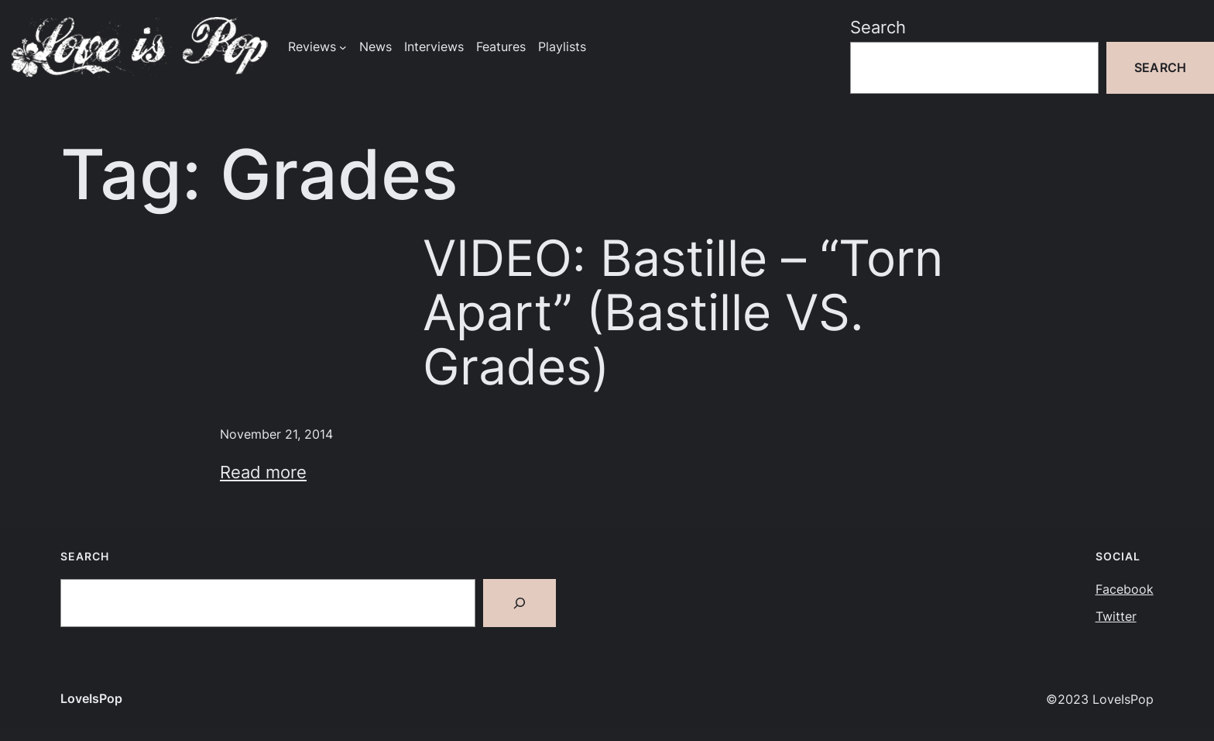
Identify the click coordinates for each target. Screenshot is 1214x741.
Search (878, 26)
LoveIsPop (91, 698)
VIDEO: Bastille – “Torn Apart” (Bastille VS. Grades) (683, 312)
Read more (263, 471)
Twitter (1116, 616)
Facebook (1125, 589)
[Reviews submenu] (343, 47)
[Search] (519, 603)
